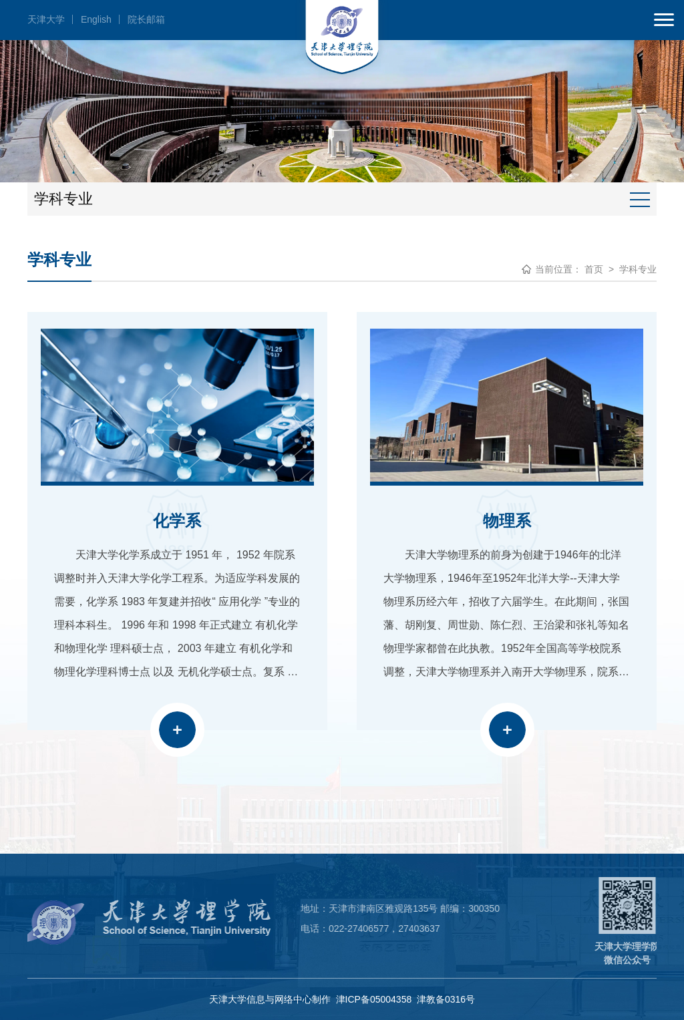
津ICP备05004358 (374, 999)
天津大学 (46, 19)
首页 (593, 269)
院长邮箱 (146, 19)
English (96, 19)
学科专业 (638, 269)
